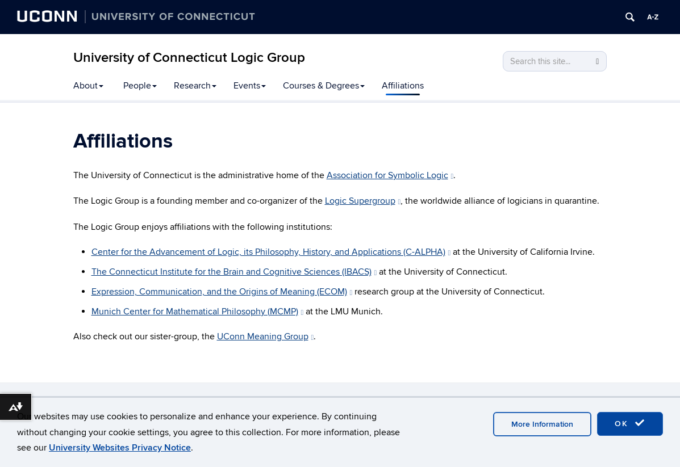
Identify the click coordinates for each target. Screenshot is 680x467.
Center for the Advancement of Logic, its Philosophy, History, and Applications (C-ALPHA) (271, 252)
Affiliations (403, 85)
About (88, 85)
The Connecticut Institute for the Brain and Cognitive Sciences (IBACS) (234, 271)
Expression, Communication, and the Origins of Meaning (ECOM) (222, 291)
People (140, 85)
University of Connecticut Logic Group (189, 57)
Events (249, 85)
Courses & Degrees (324, 85)
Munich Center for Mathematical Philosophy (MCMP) (197, 311)
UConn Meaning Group (265, 336)
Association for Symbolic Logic (390, 175)
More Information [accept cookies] (542, 424)
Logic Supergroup (363, 201)
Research (195, 85)
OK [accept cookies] (630, 423)
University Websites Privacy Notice (120, 447)
